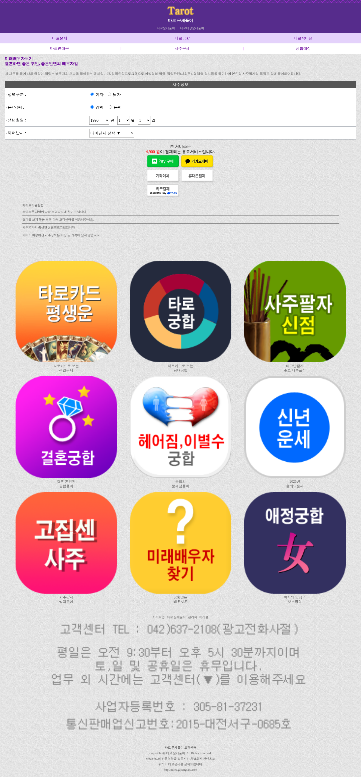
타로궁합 (182, 38)
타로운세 (59, 38)
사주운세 (182, 48)
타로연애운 (59, 48)
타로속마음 (303, 38)
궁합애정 (303, 48)
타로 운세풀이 (180, 20)
